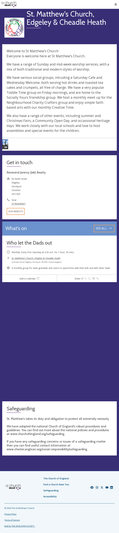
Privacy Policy (10, 514)
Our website (15, 211)
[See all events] (104, 228)
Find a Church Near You (56, 484)
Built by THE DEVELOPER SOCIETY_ (19, 526)
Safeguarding (50, 490)
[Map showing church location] (59, 341)
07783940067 (19, 203)
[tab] (29, 278)
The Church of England (56, 478)
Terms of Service (12, 520)
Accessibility (50, 496)
